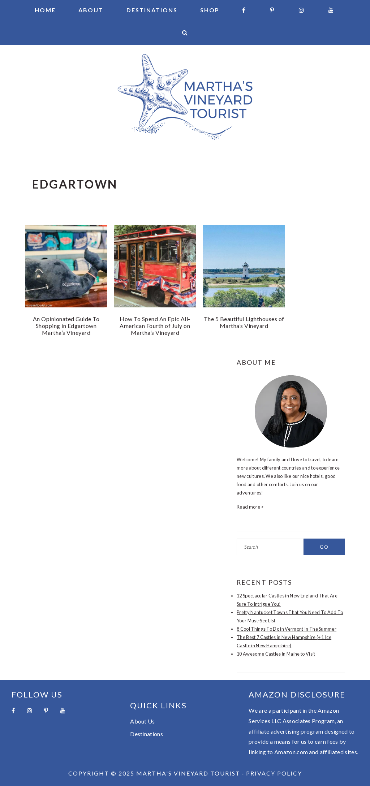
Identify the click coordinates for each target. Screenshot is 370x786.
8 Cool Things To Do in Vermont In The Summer (286, 629)
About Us (142, 721)
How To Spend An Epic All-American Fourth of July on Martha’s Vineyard (155, 325)
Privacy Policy (274, 773)
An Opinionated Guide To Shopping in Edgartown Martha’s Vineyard (66, 325)
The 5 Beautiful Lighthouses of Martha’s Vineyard (244, 322)
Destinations (146, 733)
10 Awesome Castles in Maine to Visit (276, 654)
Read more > (250, 507)
